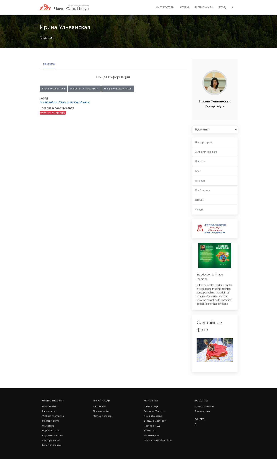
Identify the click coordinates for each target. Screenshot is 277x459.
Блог (198, 171)
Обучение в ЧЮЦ (51, 430)
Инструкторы (165, 7)
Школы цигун (49, 411)
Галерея (200, 180)
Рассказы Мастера (154, 411)
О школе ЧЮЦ (49, 406)
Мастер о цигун (50, 420)
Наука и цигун (151, 406)
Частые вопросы (102, 416)
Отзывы (199, 199)
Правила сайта (101, 411)
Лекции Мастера (153, 416)
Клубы (184, 7)
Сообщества (202, 190)
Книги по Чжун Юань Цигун (158, 440)
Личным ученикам (206, 151)
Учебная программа (53, 416)
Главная (46, 37)
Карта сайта (99, 406)
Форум (199, 209)
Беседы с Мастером (155, 420)
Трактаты (149, 430)
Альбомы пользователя (84, 88)
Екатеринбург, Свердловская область (65, 102)
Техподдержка (202, 411)
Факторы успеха (51, 440)
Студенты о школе (52, 435)
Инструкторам (203, 142)
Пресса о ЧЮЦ (152, 425)
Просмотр (49, 64)
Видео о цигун (151, 435)
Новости (200, 161)
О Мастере (48, 425)
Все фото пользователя (118, 88)
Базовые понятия (52, 445)
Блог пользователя (53, 88)
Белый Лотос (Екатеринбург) (52, 113)
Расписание (202, 7)
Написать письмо (204, 406)
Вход (222, 7)
